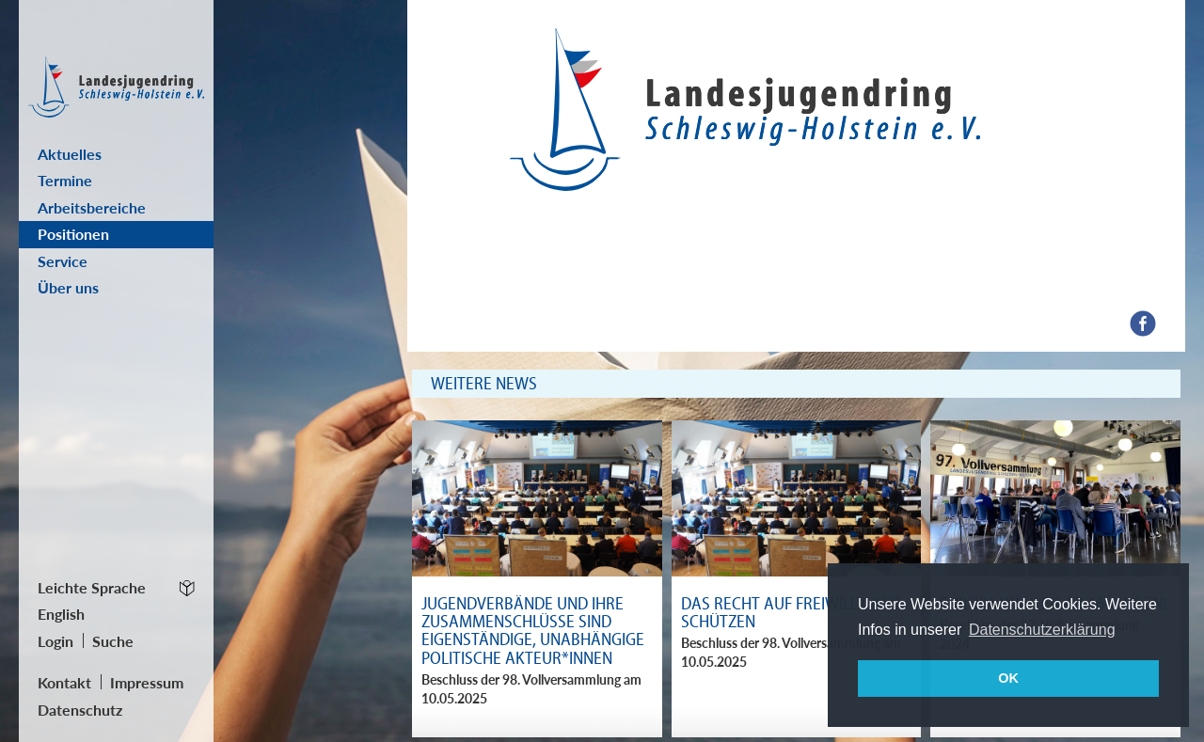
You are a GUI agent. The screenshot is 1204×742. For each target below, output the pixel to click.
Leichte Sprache (92, 587)
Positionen (73, 234)
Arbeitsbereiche (92, 207)
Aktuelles (70, 154)
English (61, 614)
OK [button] (1008, 678)
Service (62, 261)
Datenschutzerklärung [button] (1042, 630)
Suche (113, 641)
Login (55, 641)
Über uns (68, 287)
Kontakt (64, 682)
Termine (65, 180)
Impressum (146, 682)
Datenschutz (80, 709)
